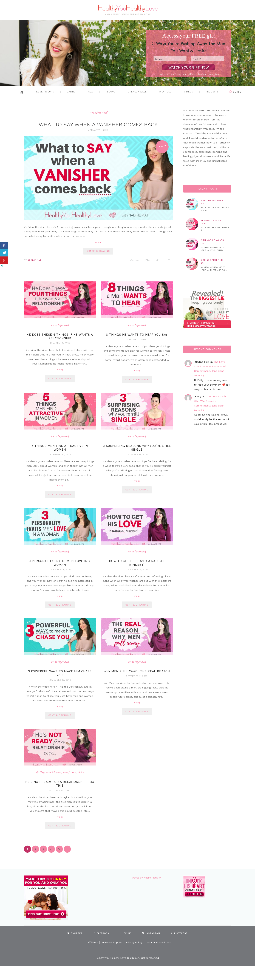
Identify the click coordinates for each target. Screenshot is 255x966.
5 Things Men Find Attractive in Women (60, 447)
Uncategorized (98, 112)
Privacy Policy (134, 942)
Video (81, 772)
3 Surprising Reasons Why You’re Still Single (137, 447)
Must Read (69, 772)
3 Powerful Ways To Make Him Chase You (60, 673)
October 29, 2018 (59, 790)
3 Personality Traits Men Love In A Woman (59, 562)
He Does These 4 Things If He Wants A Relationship (60, 336)
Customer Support (112, 942)
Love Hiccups (45, 92)
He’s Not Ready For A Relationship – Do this (59, 783)
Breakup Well (137, 92)
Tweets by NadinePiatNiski (146, 877)
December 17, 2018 (137, 454)
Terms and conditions (158, 942)
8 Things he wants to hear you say (137, 334)
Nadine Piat (34, 260)
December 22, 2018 (60, 454)
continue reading (98, 251)
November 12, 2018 (60, 680)
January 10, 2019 (60, 343)
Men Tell (165, 92)
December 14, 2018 (60, 569)
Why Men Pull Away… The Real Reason (137, 671)
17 (58, 848)
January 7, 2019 (136, 339)
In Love (110, 92)
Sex (90, 92)
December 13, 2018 (137, 569)
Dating (71, 92)
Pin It (162, 146)
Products (212, 92)
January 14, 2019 (98, 130)
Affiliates (92, 942)
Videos (188, 92)
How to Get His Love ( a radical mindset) (137, 562)
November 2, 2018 (137, 676)
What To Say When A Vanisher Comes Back (98, 124)
